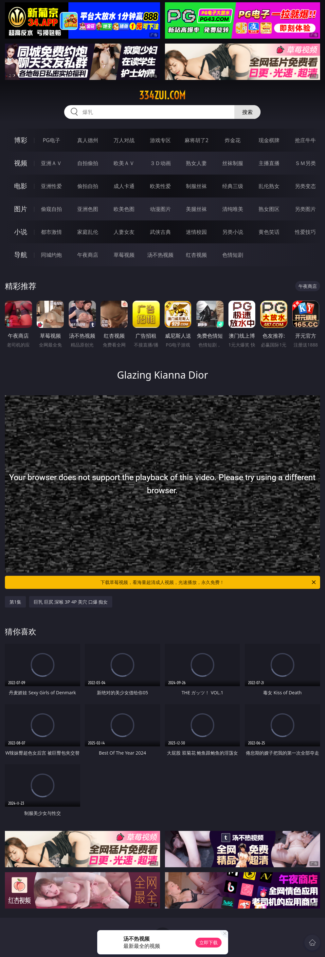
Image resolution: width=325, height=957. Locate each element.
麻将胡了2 (196, 140)
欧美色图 (124, 209)
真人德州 (87, 140)
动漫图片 (160, 209)
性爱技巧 (305, 231)
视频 (20, 163)
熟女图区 (269, 209)
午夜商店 (87, 254)
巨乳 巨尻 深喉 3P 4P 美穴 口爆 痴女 (71, 602)
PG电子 (51, 140)
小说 (20, 231)
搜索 (247, 112)
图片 (20, 208)
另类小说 (232, 231)
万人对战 (124, 140)
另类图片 (305, 209)
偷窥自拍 (51, 209)
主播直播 (269, 163)
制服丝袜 (196, 186)
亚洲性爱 (51, 186)
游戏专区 (160, 140)
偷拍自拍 (87, 186)
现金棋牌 (269, 140)
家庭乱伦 (87, 231)
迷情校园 (196, 231)
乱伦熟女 (269, 186)
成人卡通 (124, 186)
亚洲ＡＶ (51, 163)
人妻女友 (124, 231)
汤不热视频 (160, 254)
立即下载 (208, 942)
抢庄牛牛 (305, 140)
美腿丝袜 (196, 209)
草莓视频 (124, 254)
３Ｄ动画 (160, 163)
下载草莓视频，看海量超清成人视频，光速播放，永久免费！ (208, 582)
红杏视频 (196, 254)
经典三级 (232, 186)
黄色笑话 (269, 231)
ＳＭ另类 (305, 163)
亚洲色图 (87, 209)
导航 (20, 254)
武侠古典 (160, 231)
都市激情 (51, 231)
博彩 (20, 140)
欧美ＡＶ (124, 163)
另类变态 (305, 186)
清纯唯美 (232, 209)
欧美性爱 (160, 186)
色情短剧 (232, 254)
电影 (20, 185)
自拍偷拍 (87, 163)
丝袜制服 (232, 163)
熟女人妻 (196, 163)
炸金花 (233, 140)
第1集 (15, 602)
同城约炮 (51, 254)
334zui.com (162, 95)
